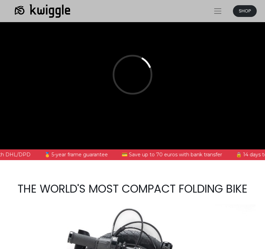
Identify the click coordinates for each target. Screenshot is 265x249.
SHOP (245, 11)
